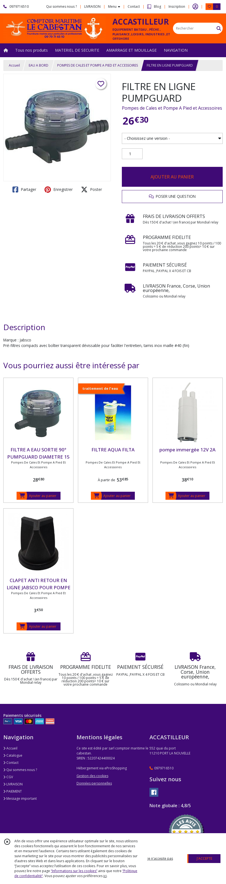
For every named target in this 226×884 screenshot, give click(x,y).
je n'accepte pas (160, 858)
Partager (24, 189)
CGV (8, 777)
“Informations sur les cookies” (74, 871)
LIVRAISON (13, 784)
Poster (91, 189)
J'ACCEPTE (204, 858)
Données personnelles (94, 783)
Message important (20, 798)
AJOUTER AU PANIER (172, 177)
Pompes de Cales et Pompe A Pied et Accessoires (172, 108)
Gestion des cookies (92, 776)
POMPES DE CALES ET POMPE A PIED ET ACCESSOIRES (97, 65)
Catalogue (12, 755)
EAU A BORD (38, 65)
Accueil (14, 65)
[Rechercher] (218, 28)
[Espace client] (195, 6)
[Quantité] (132, 153)
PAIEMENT (12, 791)
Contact (134, 6)
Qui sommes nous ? (20, 769)
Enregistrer (58, 189)
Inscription (177, 6)
